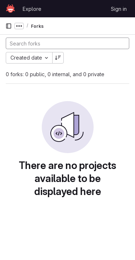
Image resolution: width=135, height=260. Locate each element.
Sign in (119, 9)
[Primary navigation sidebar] (8, 26)
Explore (32, 9)
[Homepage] (10, 8)
